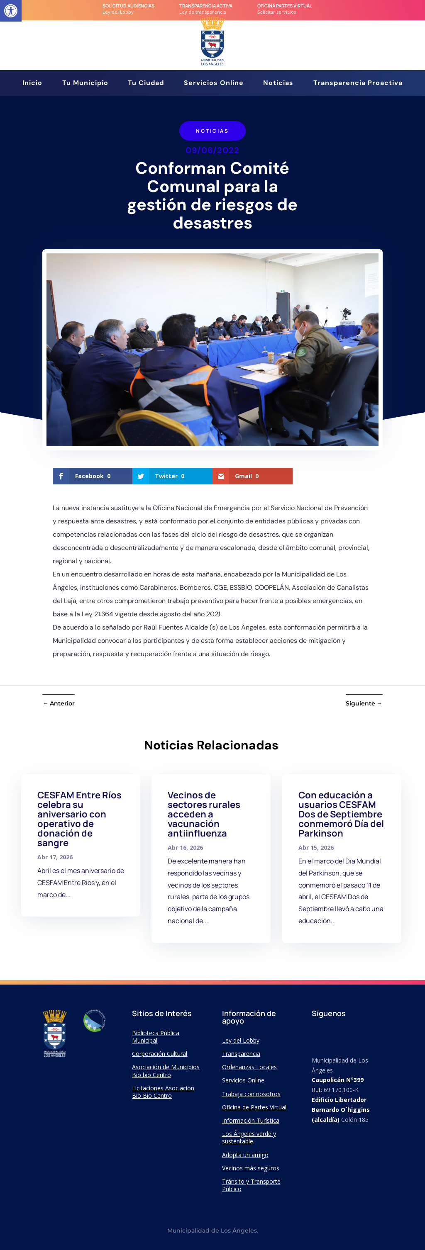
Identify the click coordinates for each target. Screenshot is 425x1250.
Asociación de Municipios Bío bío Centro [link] (166, 1070)
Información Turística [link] (250, 1120)
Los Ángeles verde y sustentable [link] (249, 1137)
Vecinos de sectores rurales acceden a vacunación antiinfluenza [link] (204, 814)
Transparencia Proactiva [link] (358, 83)
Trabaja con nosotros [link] (251, 1094)
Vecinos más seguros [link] (250, 1168)
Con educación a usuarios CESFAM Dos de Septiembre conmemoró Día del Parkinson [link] (341, 814)
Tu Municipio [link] (85, 83)
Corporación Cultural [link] (159, 1054)
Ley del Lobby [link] (240, 1040)
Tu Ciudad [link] (146, 83)
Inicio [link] (32, 83)
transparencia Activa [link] (205, 5)
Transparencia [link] (241, 1054)
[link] (11, 11)
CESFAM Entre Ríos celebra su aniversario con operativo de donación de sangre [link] (79, 819)
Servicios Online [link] (214, 83)
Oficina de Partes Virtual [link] (254, 1107)
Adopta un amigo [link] (245, 1155)
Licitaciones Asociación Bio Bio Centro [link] (163, 1091)
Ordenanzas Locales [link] (249, 1067)
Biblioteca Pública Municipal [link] (155, 1036)
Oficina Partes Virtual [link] (284, 5)
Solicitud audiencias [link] (128, 5)
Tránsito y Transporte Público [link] (251, 1185)
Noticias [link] (278, 83)
